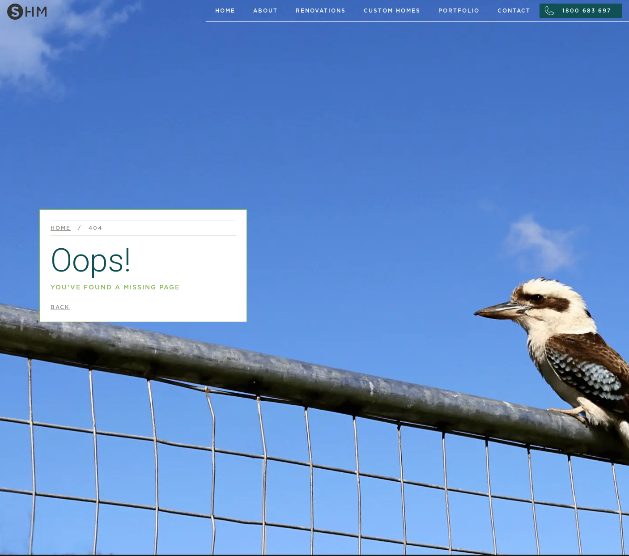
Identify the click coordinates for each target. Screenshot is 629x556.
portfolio (459, 10)
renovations (321, 10)
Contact (514, 10)
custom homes (392, 10)
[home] (103, 10)
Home (225, 10)
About (265, 10)
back (60, 307)
